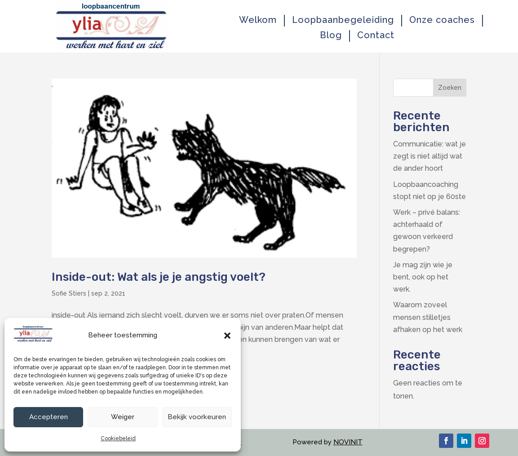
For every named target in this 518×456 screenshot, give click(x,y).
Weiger (122, 417)
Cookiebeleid (118, 438)
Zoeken (449, 87)
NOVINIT (348, 442)
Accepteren (48, 417)
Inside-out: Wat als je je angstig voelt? (159, 277)
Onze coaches (442, 20)
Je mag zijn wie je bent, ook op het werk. (422, 277)
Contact (375, 35)
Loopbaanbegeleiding (343, 20)
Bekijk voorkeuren (197, 417)
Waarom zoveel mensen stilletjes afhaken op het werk (427, 317)
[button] (227, 335)
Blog (331, 35)
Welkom (258, 20)
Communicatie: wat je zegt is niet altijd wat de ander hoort (429, 156)
